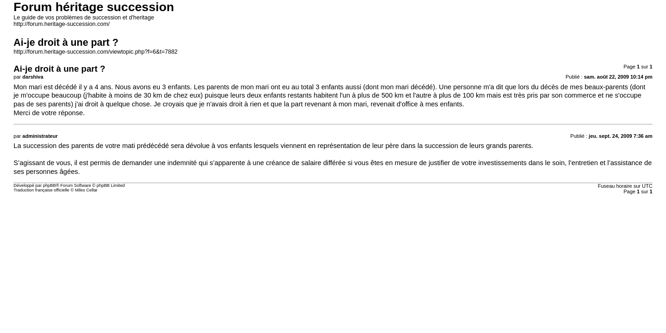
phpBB (49, 185)
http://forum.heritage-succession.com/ (61, 24)
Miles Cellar (86, 190)
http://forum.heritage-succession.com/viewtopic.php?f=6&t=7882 (95, 52)
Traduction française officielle (41, 190)
